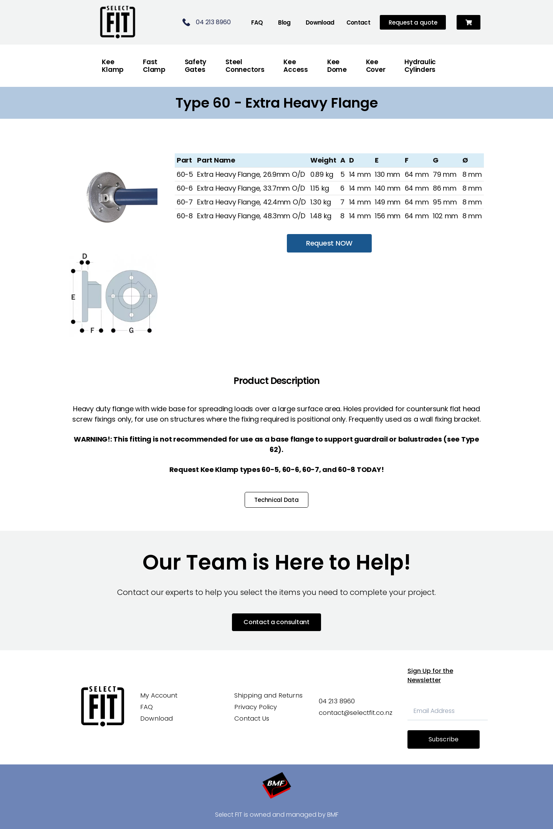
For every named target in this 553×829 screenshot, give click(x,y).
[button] (468, 22)
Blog (284, 22)
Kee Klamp (113, 65)
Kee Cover (376, 65)
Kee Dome (337, 65)
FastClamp (154, 65)
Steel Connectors (244, 65)
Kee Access (295, 65)
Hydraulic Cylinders (420, 65)
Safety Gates (195, 65)
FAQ (257, 22)
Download (320, 22)
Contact (358, 22)
